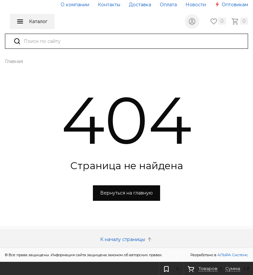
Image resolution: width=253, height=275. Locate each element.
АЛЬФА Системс (232, 255)
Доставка (140, 5)
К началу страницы (126, 239)
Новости (195, 5)
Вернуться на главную (126, 193)
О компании (75, 5)
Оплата (168, 5)
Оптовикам (231, 5)
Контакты (109, 5)
